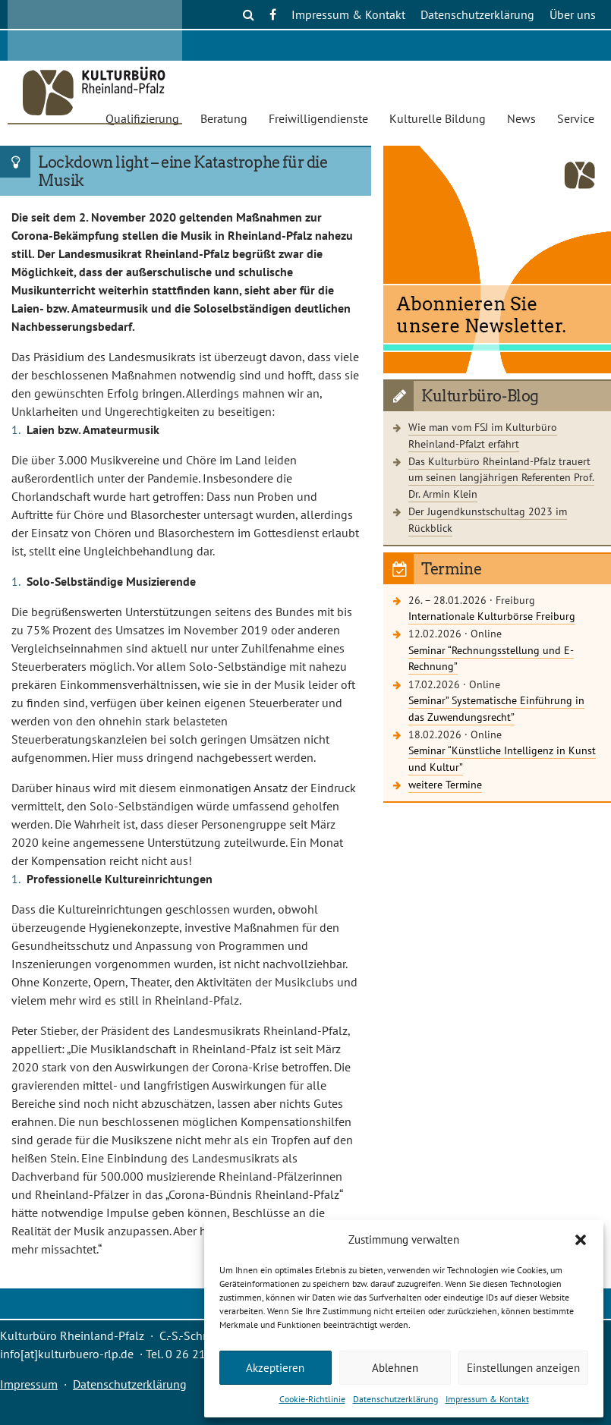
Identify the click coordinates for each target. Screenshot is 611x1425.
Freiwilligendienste (318, 118)
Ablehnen (395, 1368)
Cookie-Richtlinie (312, 1399)
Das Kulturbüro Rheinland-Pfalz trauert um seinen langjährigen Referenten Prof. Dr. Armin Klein (501, 477)
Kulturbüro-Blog (480, 396)
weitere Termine (445, 784)
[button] (580, 1239)
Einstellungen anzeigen (523, 1368)
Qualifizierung (142, 118)
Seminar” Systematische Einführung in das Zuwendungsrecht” (496, 708)
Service (575, 118)
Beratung (223, 118)
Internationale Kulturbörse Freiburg (491, 616)
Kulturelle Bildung (437, 118)
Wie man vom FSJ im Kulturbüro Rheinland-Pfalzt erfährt (482, 435)
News (521, 118)
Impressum (29, 1384)
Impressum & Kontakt (487, 1399)
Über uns (573, 14)
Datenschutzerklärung (395, 1399)
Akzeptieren (275, 1368)
